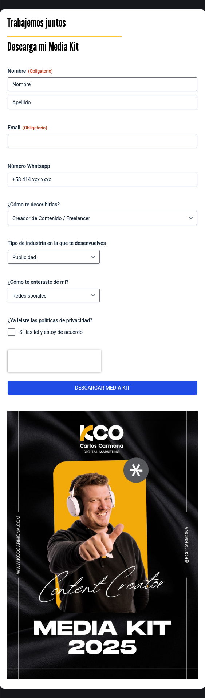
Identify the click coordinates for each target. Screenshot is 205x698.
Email (27, 128)
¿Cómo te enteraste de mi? (38, 282)
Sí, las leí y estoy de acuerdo (51, 332)
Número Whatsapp (29, 166)
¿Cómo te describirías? (34, 204)
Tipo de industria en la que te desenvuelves (57, 243)
